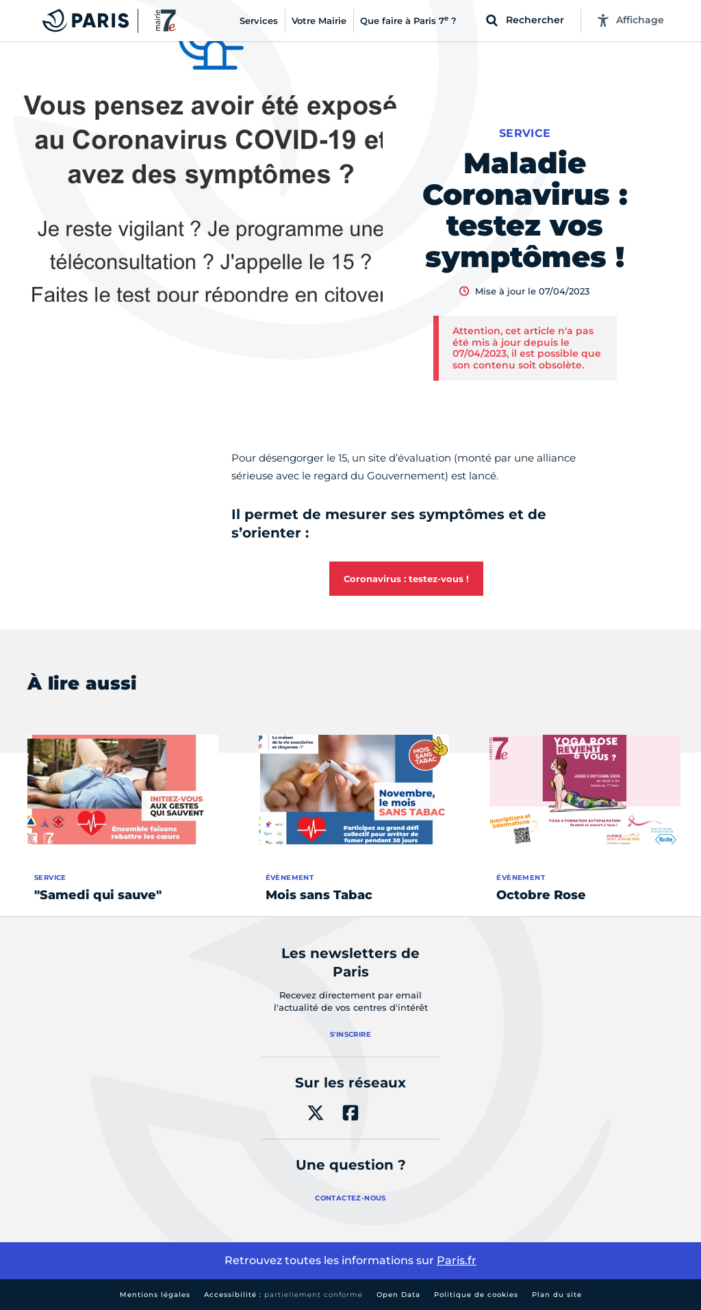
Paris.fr (456, 1260)
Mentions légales (155, 1294)
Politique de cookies (476, 1294)
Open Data (398, 1294)
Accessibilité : (283, 1294)
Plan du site (557, 1294)
